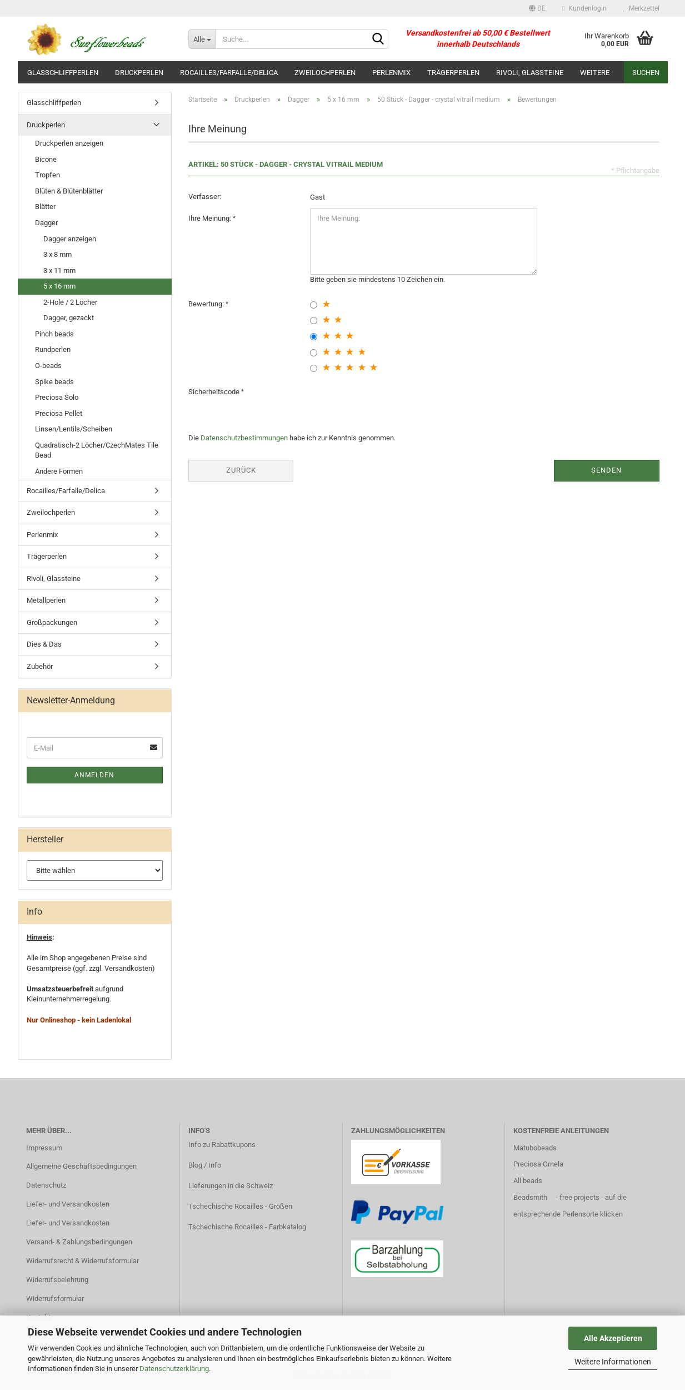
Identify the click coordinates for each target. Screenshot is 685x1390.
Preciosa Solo (56, 397)
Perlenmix (391, 72)
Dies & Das (44, 644)
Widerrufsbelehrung (57, 1279)
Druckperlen (139, 72)
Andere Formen (59, 471)
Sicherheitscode (214, 392)
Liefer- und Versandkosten (67, 1204)
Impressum (44, 1148)
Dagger (46, 223)
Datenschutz (46, 1185)
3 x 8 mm (57, 254)
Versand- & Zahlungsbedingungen (79, 1242)
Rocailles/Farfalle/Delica (229, 72)
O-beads (48, 365)
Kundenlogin (584, 8)
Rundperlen (53, 349)
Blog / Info (204, 1165)
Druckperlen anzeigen (69, 143)
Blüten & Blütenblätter (69, 191)
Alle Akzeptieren (613, 1338)
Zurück (241, 470)
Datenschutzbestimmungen (244, 438)
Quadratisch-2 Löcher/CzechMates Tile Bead (96, 450)
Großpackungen (52, 622)
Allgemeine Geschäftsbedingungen (81, 1166)
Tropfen (47, 175)
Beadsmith (530, 1197)
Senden (606, 470)
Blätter (45, 206)
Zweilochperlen (325, 72)
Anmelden (94, 775)
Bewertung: (207, 304)
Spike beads (54, 382)
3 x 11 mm (59, 270)
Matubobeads (535, 1148)
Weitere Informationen (612, 1361)
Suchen (645, 72)
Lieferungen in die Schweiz (230, 1186)
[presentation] (394, 403)
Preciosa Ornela (538, 1164)
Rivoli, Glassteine (529, 72)
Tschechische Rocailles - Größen (240, 1206)
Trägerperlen (453, 72)
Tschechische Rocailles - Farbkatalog (247, 1227)
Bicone (46, 159)
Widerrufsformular (55, 1298)
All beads (527, 1180)
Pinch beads (54, 334)
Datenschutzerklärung (174, 1368)
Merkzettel (641, 8)
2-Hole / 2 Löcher (70, 302)
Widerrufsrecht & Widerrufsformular (82, 1261)
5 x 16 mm (59, 286)
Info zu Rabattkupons (222, 1144)
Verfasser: (204, 196)
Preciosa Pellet (58, 413)
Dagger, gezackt (68, 318)
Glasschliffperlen (62, 72)
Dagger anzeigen (69, 239)
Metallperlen (46, 600)
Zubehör (40, 666)
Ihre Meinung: (210, 218)
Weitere (594, 72)
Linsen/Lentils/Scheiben (73, 429)
